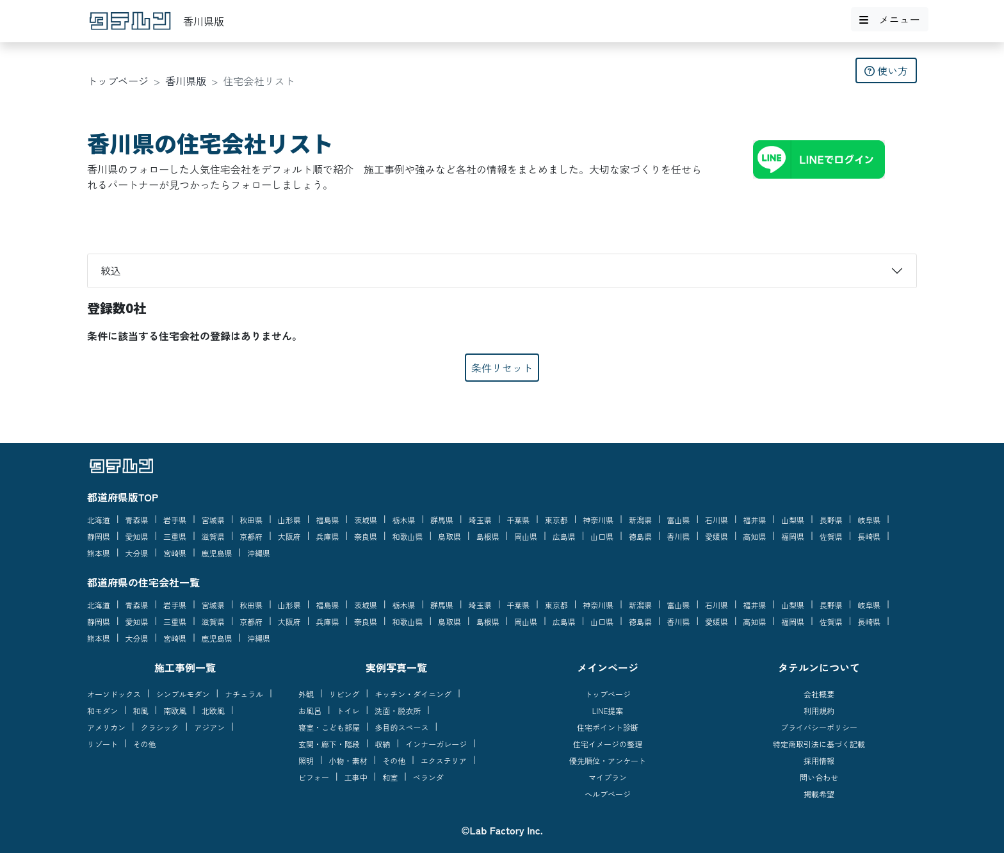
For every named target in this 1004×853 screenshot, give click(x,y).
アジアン (209, 727)
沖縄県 (258, 553)
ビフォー (313, 777)
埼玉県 (480, 519)
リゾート (102, 743)
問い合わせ (819, 777)
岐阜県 (868, 519)
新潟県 (640, 519)
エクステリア (444, 760)
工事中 (356, 777)
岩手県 (174, 519)
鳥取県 (449, 536)
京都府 (251, 536)
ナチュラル (244, 693)
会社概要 (819, 693)
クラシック (160, 727)
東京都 (556, 519)
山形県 (289, 519)
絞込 (111, 270)
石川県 (716, 519)
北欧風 (213, 710)
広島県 (564, 536)
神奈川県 (598, 519)
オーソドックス (114, 693)
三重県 (174, 536)
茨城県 (365, 519)
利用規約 (819, 710)
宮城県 (213, 519)
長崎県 (868, 536)
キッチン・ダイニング (413, 693)
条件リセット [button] (502, 367)
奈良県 (365, 536)
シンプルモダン (183, 693)
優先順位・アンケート (607, 760)
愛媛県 (716, 536)
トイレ (348, 710)
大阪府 (289, 536)
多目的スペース (402, 727)
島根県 (487, 536)
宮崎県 (174, 553)
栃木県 (404, 519)
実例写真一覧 (396, 667)
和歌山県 (408, 536)
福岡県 (792, 536)
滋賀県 (213, 536)
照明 (306, 760)
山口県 (601, 536)
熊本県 (98, 553)
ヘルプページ (608, 793)
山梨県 (792, 519)
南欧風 (174, 710)
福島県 (327, 519)
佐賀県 (831, 536)
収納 (383, 743)
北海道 (98, 519)
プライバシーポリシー (819, 727)
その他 (144, 743)
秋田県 (251, 519)
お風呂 (309, 710)
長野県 (831, 519)
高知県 (754, 536)
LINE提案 (608, 710)
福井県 (754, 519)
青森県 (137, 519)
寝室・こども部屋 (329, 727)
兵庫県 (327, 536)
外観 (306, 693)
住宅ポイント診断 (607, 727)
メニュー (889, 19)
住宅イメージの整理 (607, 743)
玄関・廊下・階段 (329, 743)
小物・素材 (348, 760)
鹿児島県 (217, 553)
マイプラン (607, 777)
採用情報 (819, 760)
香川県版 (185, 80)
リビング (344, 693)
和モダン (102, 710)
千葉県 (518, 519)
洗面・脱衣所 (398, 710)
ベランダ (428, 777)
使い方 (886, 70)
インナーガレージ (436, 743)
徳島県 (640, 536)
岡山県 (525, 536)
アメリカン (106, 727)
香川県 (678, 536)
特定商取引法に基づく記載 (819, 743)
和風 (141, 710)
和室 (390, 777)
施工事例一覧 (185, 667)
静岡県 (98, 536)
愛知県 (137, 536)
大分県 (137, 553)
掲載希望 (819, 793)
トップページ (118, 80)
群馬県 (441, 519)
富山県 (678, 519)
